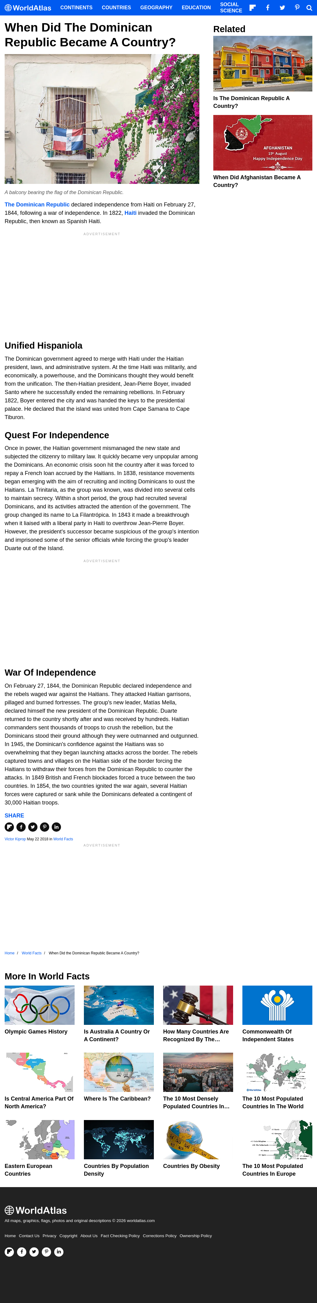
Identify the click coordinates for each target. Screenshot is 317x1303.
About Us (89, 1235)
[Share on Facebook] (21, 827)
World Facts (63, 839)
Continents (76, 7)
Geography (156, 7)
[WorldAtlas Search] (309, 7)
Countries (116, 7)
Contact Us (29, 1235)
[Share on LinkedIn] (56, 827)
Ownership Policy (196, 1235)
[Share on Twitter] (32, 827)
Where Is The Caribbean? (117, 1099)
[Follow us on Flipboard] (9, 1252)
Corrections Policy (159, 1235)
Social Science (231, 7)
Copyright (68, 1235)
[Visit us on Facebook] (21, 1252)
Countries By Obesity (191, 1166)
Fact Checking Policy (120, 1235)
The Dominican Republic (37, 205)
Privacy (49, 1235)
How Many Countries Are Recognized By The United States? (196, 1039)
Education (196, 7)
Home (10, 1235)
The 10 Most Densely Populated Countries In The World (193, 1106)
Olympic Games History (36, 1032)
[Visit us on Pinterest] (46, 1252)
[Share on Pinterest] (44, 827)
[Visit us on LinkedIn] (58, 1252)
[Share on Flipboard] (9, 827)
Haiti (130, 213)
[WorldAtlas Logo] (30, 7)
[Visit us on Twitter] (34, 1252)
